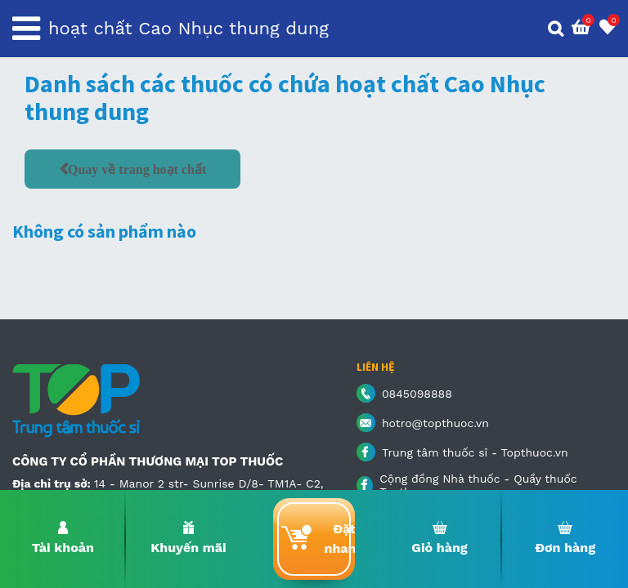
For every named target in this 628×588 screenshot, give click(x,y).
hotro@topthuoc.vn (435, 423)
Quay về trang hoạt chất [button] (137, 169)
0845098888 (417, 393)
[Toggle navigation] (26, 28)
